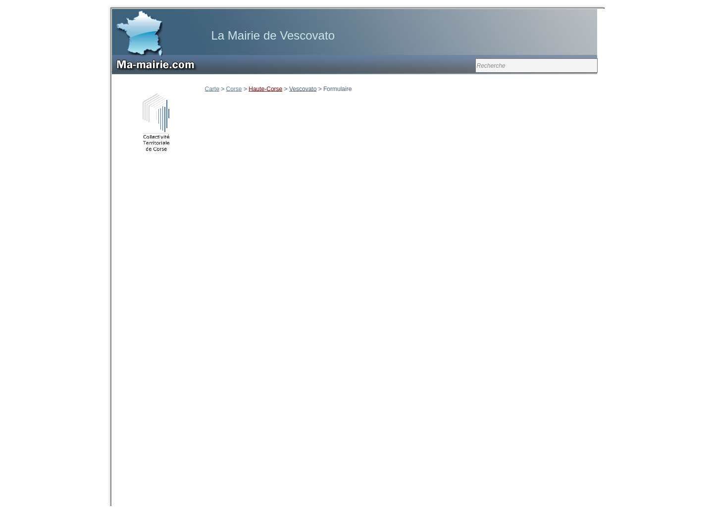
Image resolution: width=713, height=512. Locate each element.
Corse (234, 88)
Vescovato (302, 88)
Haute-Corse (265, 88)
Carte (212, 88)
